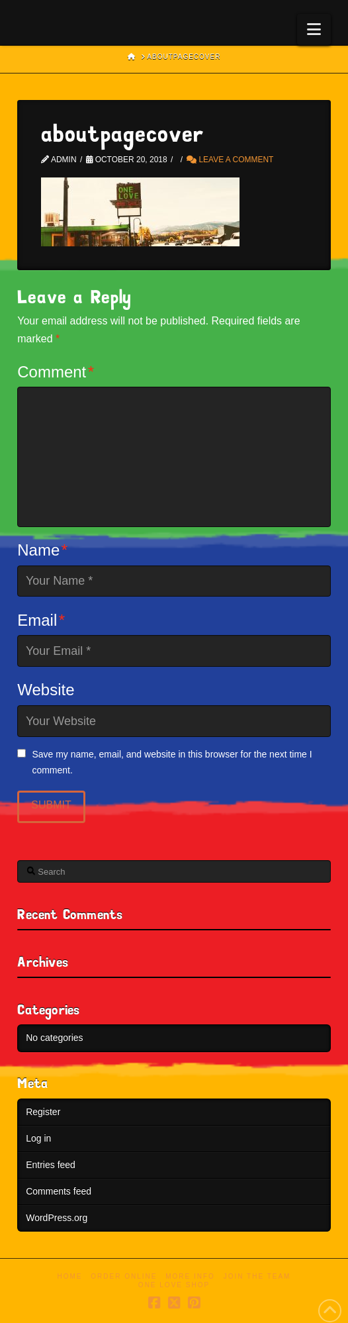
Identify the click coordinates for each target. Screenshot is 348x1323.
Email (41, 620)
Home (70, 1276)
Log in (38, 1138)
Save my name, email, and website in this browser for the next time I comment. (172, 762)
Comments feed (58, 1191)
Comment (55, 372)
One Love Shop (174, 1285)
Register (43, 1111)
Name (42, 550)
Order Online (124, 1276)
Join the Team (257, 1276)
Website (45, 690)
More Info (190, 1276)
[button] (314, 29)
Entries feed (50, 1164)
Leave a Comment (230, 159)
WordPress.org (56, 1217)
